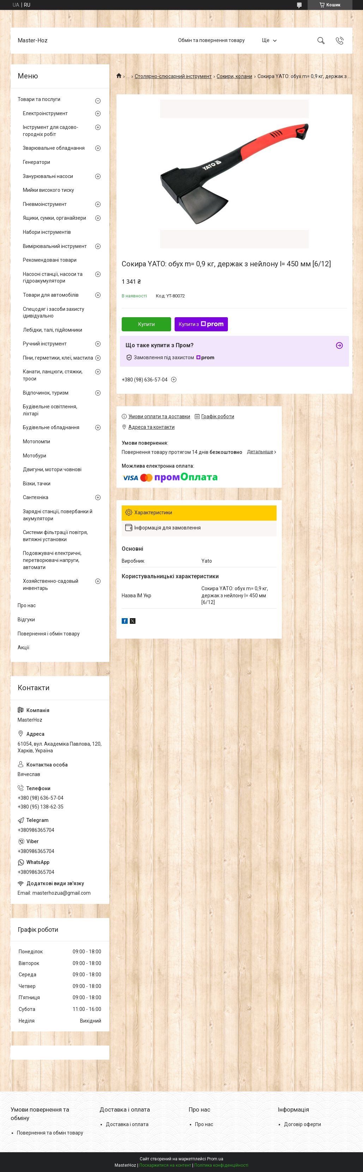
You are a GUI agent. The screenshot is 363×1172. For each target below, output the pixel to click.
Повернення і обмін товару (49, 634)
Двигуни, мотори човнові (52, 469)
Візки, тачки (36, 483)
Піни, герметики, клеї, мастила (58, 358)
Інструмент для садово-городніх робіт (50, 130)
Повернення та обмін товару (50, 1133)
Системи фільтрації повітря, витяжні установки (55, 535)
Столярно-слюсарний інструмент (173, 76)
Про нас (27, 605)
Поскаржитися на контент (165, 1165)
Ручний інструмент (45, 344)
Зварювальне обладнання (54, 148)
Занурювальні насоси (48, 176)
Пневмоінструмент (45, 204)
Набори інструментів (47, 232)
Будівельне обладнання (51, 427)
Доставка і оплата (127, 1124)
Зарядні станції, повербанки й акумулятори (57, 515)
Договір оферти (302, 1124)
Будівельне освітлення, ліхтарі (50, 410)
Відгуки (26, 619)
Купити (146, 324)
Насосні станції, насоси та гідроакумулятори (53, 277)
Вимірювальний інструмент (55, 246)
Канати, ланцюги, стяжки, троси (53, 375)
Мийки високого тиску (48, 190)
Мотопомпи (36, 441)
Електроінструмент (45, 113)
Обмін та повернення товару (211, 40)
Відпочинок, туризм (45, 393)
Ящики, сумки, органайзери (54, 218)
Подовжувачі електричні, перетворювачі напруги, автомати (52, 560)
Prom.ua (215, 1158)
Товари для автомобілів (51, 295)
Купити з (201, 324)
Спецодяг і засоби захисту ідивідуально (53, 312)
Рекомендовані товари (50, 260)
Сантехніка (35, 497)
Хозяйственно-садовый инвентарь (50, 584)
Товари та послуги (39, 99)
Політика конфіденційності (221, 1165)
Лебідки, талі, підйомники (52, 330)
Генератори (36, 162)
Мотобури (34, 455)
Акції (23, 647)
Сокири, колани (234, 76)
